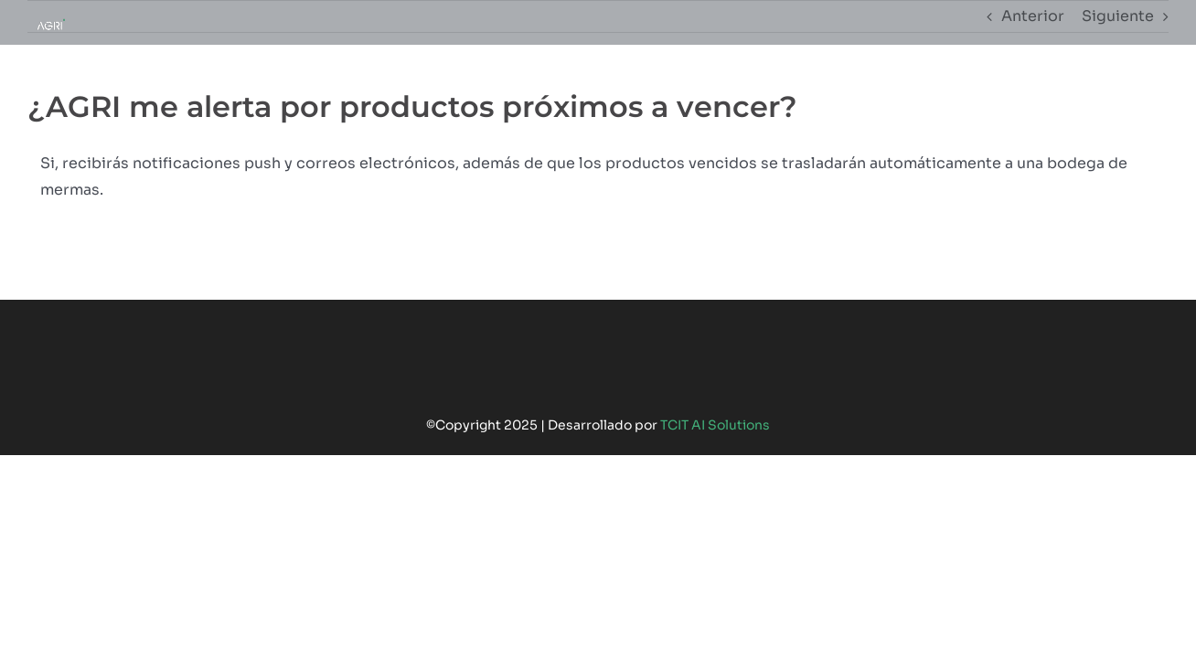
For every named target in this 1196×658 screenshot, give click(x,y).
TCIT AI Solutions (715, 425)
